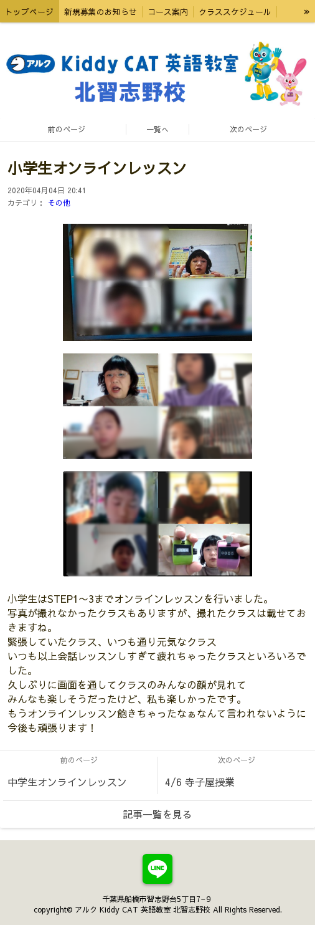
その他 (59, 203)
